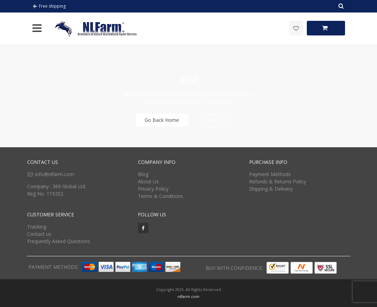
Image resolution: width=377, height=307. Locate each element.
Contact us (39, 234)
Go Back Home (162, 120)
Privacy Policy (153, 188)
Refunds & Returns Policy (277, 181)
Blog (143, 174)
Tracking (36, 226)
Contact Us (215, 120)
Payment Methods (270, 174)
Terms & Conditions (160, 196)
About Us (148, 181)
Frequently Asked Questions (58, 241)
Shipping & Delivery (271, 188)
